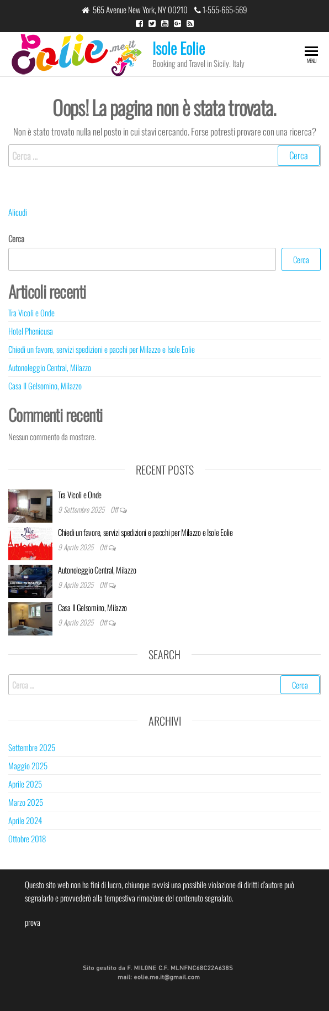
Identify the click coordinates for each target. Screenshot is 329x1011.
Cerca (16, 238)
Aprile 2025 (25, 784)
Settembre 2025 (31, 747)
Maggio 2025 (27, 765)
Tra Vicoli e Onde (31, 312)
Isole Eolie (178, 48)
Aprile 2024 (25, 820)
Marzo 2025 (25, 802)
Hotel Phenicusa (30, 331)
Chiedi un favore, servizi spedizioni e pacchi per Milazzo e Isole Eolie (101, 349)
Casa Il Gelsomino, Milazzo (45, 385)
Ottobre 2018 (27, 838)
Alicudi (17, 212)
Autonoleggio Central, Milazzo (49, 367)
